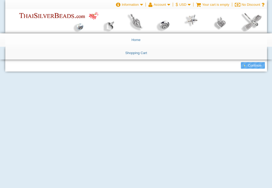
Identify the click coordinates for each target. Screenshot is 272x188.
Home (136, 40)
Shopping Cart (136, 53)
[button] (253, 65)
